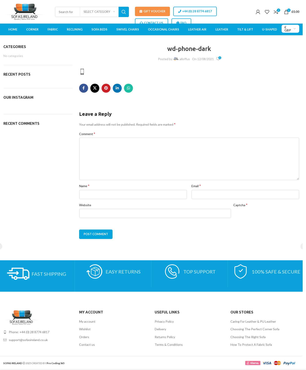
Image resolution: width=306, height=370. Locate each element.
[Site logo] (26, 11)
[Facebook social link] (83, 88)
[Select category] (99, 12)
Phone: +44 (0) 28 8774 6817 (29, 332)
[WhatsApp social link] (128, 88)
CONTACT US (151, 23)
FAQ (181, 23)
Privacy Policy (164, 321)
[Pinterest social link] (106, 88)
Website (85, 205)
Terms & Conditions (169, 344)
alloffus (185, 59)
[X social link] (94, 88)
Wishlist (85, 329)
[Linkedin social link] (117, 88)
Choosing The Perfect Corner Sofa (254, 329)
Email (196, 186)
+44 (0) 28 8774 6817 (195, 11)
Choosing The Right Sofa (248, 337)
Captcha (240, 205)
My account (87, 321)
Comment (87, 133)
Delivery (160, 329)
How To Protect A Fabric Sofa (251, 344)
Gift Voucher (152, 11)
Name (84, 186)
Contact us (87, 344)
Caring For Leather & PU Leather (253, 321)
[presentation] (267, 217)
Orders (84, 337)
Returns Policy (165, 337)
